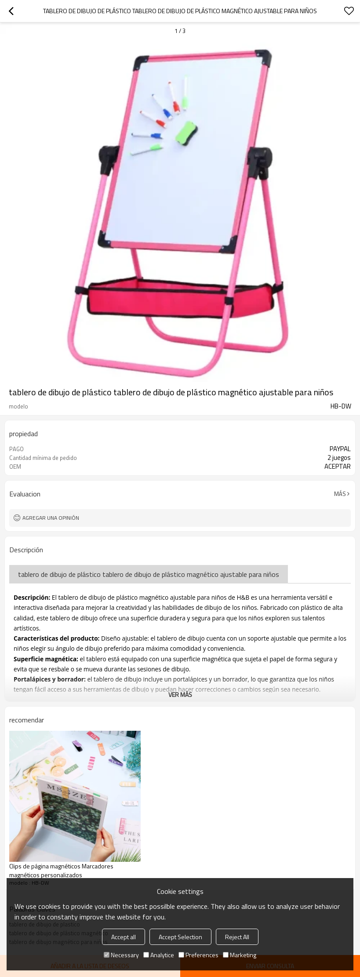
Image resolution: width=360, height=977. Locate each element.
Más (340, 493)
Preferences (198, 954)
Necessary (121, 954)
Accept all (123, 936)
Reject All (237, 936)
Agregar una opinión (50, 518)
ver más (180, 694)
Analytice (158, 954)
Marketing (239, 954)
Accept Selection (180, 936)
